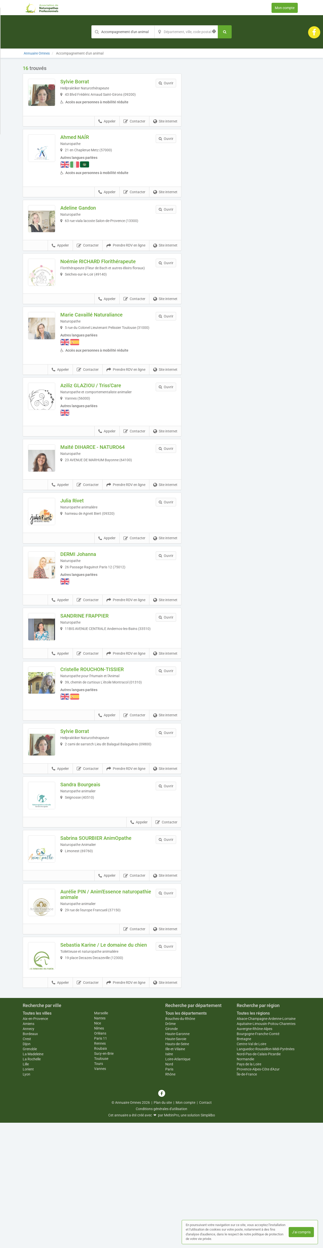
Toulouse (101, 1184)
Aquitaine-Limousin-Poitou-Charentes (266, 1149)
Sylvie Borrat (85, 82)
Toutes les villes (37, 1138)
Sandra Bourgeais (91, 868)
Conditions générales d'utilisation (161, 1234)
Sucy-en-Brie (104, 1179)
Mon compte (284, 8)
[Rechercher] (225, 31)
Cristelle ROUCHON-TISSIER (102, 740)
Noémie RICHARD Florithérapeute (108, 280)
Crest (27, 1164)
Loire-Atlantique (177, 1184)
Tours (98, 1189)
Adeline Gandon (88, 216)
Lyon (26, 1199)
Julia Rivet (82, 548)
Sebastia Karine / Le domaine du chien (107, 1062)
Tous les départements (186, 1138)
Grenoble (30, 1174)
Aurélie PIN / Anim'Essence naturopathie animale (101, 998)
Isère (169, 1179)
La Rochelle (32, 1184)
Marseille (101, 1138)
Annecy (28, 1154)
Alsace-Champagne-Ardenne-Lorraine (266, 1144)
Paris (169, 1194)
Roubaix (100, 1173)
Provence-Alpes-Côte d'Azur (258, 1194)
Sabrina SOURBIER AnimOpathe (106, 932)
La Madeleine (33, 1179)
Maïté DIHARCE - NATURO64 (103, 484)
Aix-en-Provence (35, 1144)
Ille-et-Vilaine (175, 1174)
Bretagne (244, 1164)
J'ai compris (301, 1232)
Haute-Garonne (177, 1159)
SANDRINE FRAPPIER (95, 676)
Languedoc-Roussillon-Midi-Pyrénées (265, 1174)
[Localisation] (186, 31)
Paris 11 (100, 1163)
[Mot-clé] (122, 31)
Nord (169, 1189)
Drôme (170, 1149)
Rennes (100, 1168)
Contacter (134, 130)
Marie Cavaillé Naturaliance (102, 344)
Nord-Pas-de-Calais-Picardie (259, 1179)
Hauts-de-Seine (177, 1169)
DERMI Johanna (89, 612)
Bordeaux (30, 1159)
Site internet (165, 130)
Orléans (100, 1158)
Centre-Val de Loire (251, 1169)
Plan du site (163, 1228)
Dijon (27, 1169)
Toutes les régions (253, 1138)
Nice (97, 1148)
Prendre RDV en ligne (125, 264)
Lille (26, 1189)
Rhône (170, 1199)
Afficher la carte (244, 137)
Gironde (171, 1154)
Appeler (107, 130)
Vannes (100, 1194)
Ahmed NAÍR (85, 145)
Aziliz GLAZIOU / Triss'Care (101, 420)
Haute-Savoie (175, 1164)
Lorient (28, 1194)
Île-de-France (247, 1199)
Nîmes (99, 1153)
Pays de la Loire (249, 1189)
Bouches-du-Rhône (180, 1144)
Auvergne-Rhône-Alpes (254, 1154)
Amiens (28, 1149)
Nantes (99, 1143)
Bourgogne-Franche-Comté (258, 1159)
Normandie (245, 1184)
